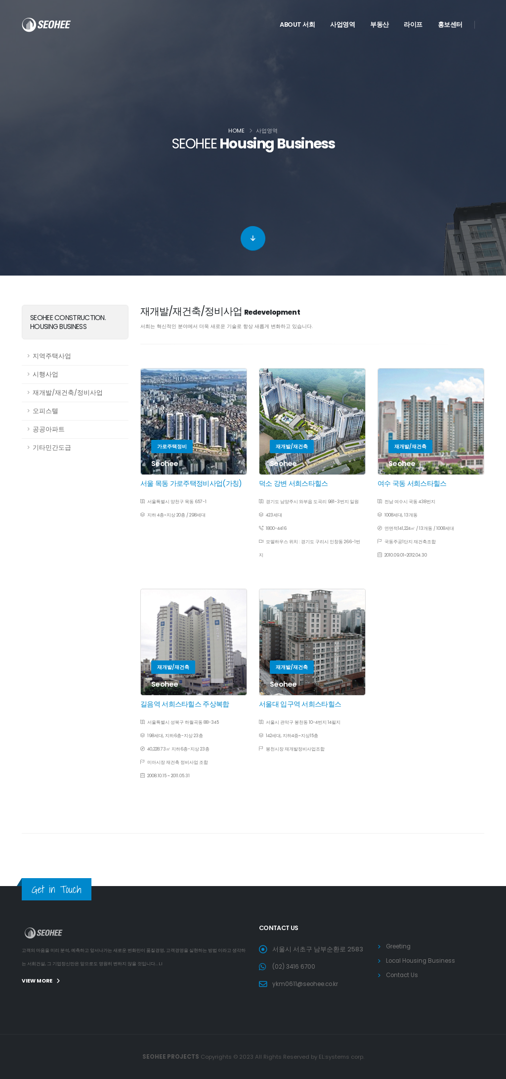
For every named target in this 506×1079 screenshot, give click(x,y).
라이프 (413, 24)
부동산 (379, 24)
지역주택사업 (52, 356)
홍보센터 (450, 24)
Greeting (400, 946)
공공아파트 (49, 429)
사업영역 (342, 24)
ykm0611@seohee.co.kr (308, 984)
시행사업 (45, 374)
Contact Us (403, 975)
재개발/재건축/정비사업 (68, 392)
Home (236, 131)
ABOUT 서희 (297, 24)
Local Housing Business (423, 960)
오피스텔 (45, 411)
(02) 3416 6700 (295, 966)
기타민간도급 (52, 447)
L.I (161, 964)
